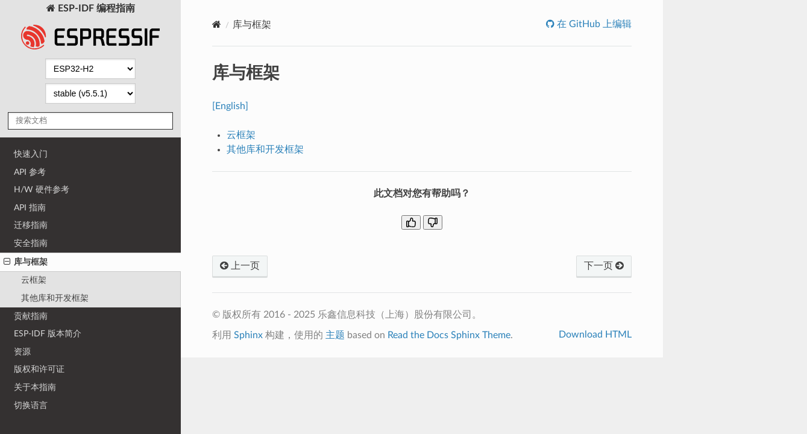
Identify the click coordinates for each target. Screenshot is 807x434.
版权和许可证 (39, 369)
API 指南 (30, 207)
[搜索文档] (90, 121)
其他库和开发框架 (55, 298)
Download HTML (595, 334)
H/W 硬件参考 (41, 189)
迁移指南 (31, 225)
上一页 (240, 266)
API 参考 (30, 172)
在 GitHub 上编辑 (593, 24)
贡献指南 (31, 316)
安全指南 (31, 243)
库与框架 (26, 262)
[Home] (216, 24)
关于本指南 (35, 387)
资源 (22, 351)
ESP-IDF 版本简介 (47, 333)
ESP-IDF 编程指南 (90, 28)
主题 (335, 335)
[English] (230, 106)
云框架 (33, 280)
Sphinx (248, 335)
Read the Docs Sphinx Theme (449, 335)
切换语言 (31, 405)
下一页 (604, 266)
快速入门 (31, 154)
